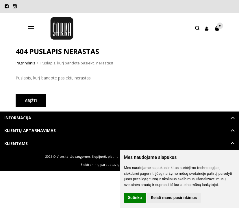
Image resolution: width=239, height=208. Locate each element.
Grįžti (31, 100)
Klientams (16, 143)
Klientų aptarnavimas (30, 130)
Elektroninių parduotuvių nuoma (106, 164)
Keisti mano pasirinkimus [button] (174, 197)
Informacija (17, 117)
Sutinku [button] (135, 197)
